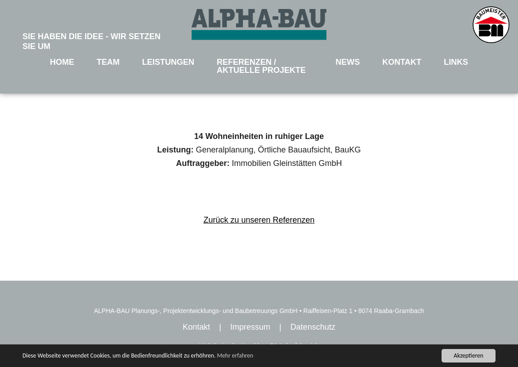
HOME (62, 62)
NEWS (347, 62)
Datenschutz (312, 326)
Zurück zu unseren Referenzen (258, 219)
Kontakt (196, 326)
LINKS (456, 62)
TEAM (108, 62)
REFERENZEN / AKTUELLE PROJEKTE (261, 66)
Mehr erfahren (235, 355)
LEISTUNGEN (168, 62)
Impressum (250, 326)
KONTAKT (401, 62)
